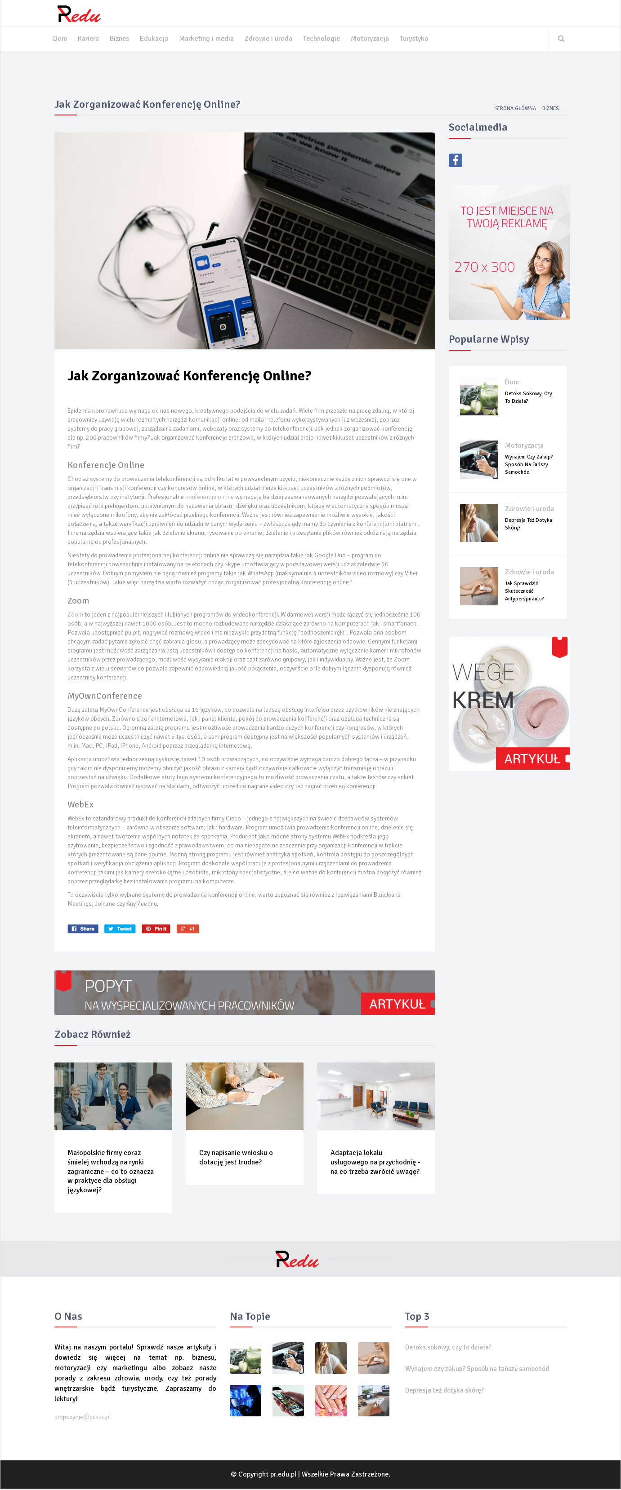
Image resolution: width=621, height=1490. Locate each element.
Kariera (89, 39)
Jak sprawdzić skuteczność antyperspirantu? (524, 592)
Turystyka (417, 39)
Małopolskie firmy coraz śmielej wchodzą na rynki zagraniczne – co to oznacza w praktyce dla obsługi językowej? (111, 1173)
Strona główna (514, 109)
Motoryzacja (372, 39)
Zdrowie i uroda (270, 39)
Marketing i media (207, 39)
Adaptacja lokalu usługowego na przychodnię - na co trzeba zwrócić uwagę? (375, 1163)
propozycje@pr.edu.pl (82, 1418)
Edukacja (155, 39)
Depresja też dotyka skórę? (446, 1391)
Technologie (324, 39)
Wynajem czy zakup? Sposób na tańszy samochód (529, 465)
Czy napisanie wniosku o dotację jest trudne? (236, 1159)
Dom (60, 39)
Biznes (120, 39)
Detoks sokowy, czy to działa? (451, 1348)
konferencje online (210, 498)
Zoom (76, 616)
